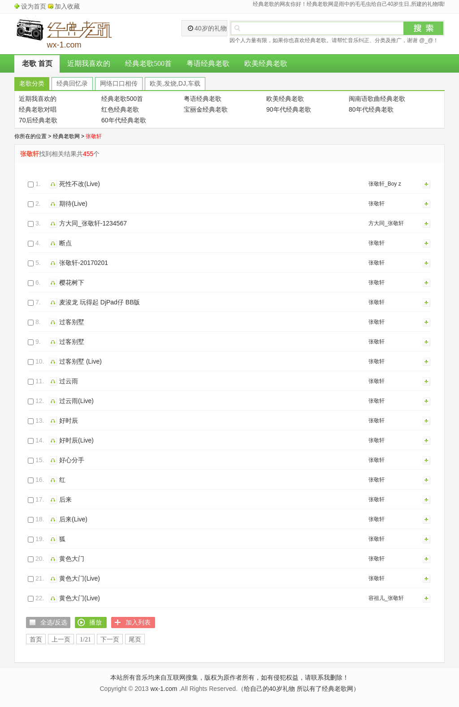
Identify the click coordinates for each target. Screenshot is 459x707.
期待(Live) (73, 203)
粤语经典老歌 (208, 63)
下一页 (109, 639)
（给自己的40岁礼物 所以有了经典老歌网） (298, 688)
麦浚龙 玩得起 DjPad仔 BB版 (99, 302)
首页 (36, 639)
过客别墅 (71, 321)
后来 (65, 499)
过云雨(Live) (76, 400)
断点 (65, 243)
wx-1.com (164, 688)
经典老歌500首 (148, 63)
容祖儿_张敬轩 (386, 598)
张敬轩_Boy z (384, 184)
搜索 (423, 28)
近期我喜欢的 (88, 63)
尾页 (135, 639)
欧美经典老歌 (265, 63)
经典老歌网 (66, 136)
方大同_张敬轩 (386, 223)
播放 (54, 184)
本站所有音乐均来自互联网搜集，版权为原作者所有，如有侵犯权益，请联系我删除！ (229, 677)
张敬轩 (376, 203)
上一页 (61, 639)
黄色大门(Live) (79, 578)
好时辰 (68, 420)
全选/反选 (53, 622)
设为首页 (33, 6)
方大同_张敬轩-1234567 (93, 223)
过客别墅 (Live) (80, 361)
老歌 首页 (37, 63)
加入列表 (426, 184)
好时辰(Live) (76, 440)
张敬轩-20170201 (83, 262)
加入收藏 (67, 6)
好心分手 (71, 460)
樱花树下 (71, 282)
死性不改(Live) (79, 183)
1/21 (85, 639)
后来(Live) (73, 519)
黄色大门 (71, 558)
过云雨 (68, 381)
